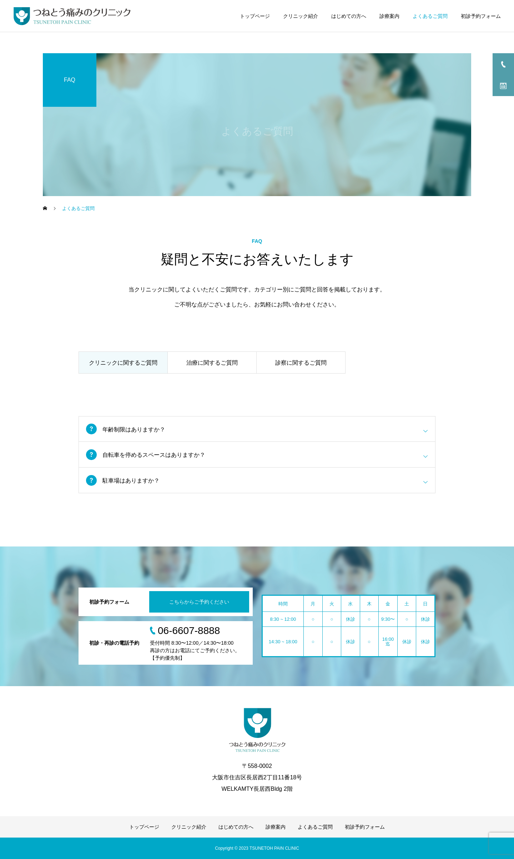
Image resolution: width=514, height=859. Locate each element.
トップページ (255, 16)
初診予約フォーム (481, 16)
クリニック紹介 (300, 16)
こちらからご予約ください (199, 602)
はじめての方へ (348, 16)
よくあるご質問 (430, 16)
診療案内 (389, 16)
